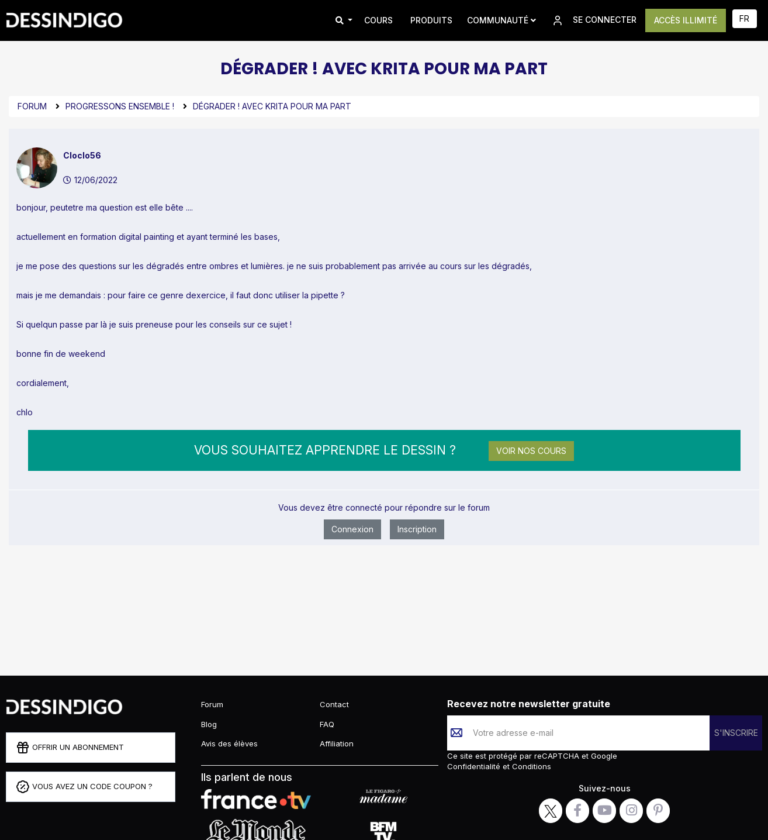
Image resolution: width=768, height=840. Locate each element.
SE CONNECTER (593, 20)
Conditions (530, 766)
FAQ (327, 724)
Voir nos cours (531, 451)
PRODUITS (431, 20)
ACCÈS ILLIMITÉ (685, 20)
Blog (209, 724)
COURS (378, 20)
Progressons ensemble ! (119, 106)
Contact (334, 704)
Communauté (501, 20)
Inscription (417, 529)
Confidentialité (475, 766)
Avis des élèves (229, 743)
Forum (32, 106)
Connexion (352, 529)
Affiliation (337, 743)
